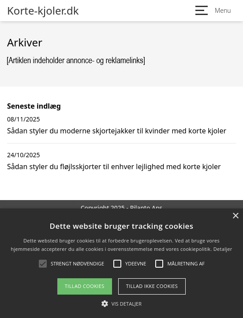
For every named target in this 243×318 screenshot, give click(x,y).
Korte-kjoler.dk (43, 11)
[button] (121, 303)
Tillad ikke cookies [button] (152, 286)
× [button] (235, 216)
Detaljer (222, 249)
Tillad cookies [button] (85, 286)
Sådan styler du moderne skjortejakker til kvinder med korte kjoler (116, 131)
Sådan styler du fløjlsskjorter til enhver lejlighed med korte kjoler (114, 166)
